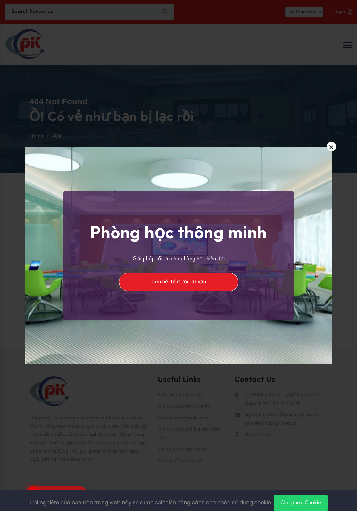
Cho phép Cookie (300, 503)
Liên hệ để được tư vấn (178, 282)
